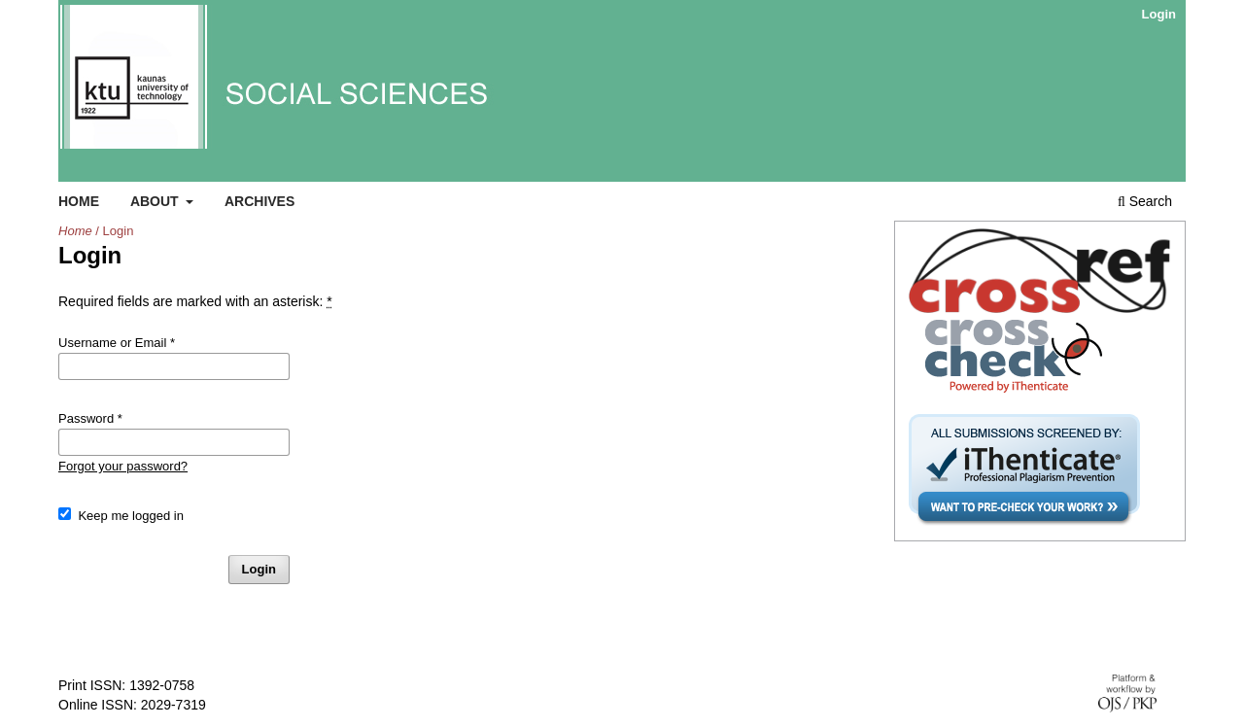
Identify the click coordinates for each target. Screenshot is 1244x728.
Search (1145, 201)
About (156, 201)
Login (1159, 14)
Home (78, 201)
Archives (259, 201)
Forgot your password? (123, 466)
